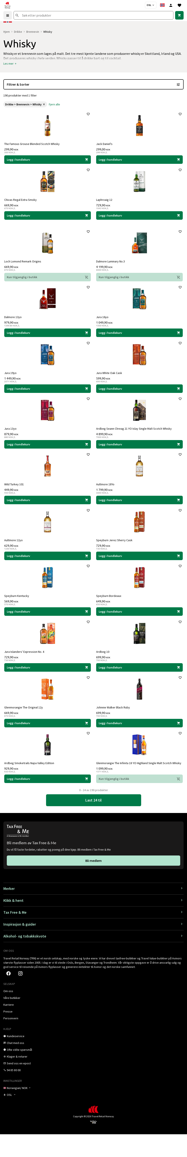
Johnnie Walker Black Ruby (114, 724)
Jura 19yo (11, 380)
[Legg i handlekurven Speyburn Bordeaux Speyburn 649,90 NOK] (139, 625)
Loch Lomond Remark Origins (23, 265)
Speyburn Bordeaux (109, 610)
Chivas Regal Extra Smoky (21, 202)
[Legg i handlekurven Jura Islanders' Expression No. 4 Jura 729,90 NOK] (47, 682)
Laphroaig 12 (105, 202)
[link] (179, 15)
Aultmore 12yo (14, 552)
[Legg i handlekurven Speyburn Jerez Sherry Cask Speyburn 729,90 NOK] (139, 568)
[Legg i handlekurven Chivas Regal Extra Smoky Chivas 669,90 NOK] (47, 218)
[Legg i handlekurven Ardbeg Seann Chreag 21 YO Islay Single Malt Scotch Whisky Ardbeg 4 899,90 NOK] (139, 453)
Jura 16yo (103, 323)
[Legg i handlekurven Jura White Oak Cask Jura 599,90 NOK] (139, 396)
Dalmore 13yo (13, 323)
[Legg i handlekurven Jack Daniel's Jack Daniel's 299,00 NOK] (139, 160)
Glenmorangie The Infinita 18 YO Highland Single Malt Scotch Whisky (135, 783)
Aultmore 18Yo (106, 495)
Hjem (6, 32)
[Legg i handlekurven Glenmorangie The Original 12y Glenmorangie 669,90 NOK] (47, 740)
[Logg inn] (171, 5)
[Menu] (7, 15)
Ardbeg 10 (103, 667)
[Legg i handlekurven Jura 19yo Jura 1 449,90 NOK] (47, 396)
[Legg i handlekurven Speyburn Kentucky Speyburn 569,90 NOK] (47, 625)
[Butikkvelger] (150, 5)
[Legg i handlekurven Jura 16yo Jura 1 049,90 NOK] (139, 338)
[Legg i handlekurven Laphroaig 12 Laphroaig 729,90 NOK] (139, 218)
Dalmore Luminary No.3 (111, 265)
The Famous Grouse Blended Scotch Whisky (32, 145)
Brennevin (32, 32)
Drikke (18, 32)
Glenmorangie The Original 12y (24, 724)
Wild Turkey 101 (15, 495)
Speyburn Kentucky (17, 610)
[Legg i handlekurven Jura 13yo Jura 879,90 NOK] (47, 453)
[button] (10, 63)
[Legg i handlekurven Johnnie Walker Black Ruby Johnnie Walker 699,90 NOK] (139, 740)
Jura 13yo (11, 437)
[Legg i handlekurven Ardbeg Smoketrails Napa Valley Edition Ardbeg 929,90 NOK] (47, 801)
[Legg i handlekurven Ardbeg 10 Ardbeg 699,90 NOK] (139, 682)
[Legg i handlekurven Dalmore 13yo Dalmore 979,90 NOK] (47, 338)
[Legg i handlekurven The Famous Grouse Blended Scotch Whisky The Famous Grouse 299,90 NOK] (47, 160)
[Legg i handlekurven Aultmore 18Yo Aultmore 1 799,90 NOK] (139, 510)
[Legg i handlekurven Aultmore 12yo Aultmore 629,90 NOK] (47, 568)
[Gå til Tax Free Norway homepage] (7, 5)
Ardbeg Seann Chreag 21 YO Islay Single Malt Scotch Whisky (135, 437)
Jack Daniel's (105, 145)
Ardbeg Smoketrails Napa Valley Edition (30, 782)
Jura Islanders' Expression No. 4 (25, 667)
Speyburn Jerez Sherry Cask (115, 552)
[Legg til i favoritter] (88, 115)
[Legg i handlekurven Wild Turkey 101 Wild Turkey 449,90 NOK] (47, 510)
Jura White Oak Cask (110, 380)
